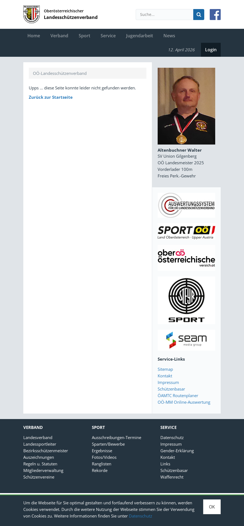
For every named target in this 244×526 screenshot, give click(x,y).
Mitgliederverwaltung (43, 470)
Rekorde (99, 470)
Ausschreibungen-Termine (116, 437)
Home (33, 36)
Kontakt (165, 375)
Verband (59, 36)
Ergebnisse (102, 450)
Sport (84, 36)
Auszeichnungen (38, 457)
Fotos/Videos (104, 457)
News (169, 36)
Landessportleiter (39, 444)
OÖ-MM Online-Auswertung (184, 402)
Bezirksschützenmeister (45, 450)
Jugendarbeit (139, 36)
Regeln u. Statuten (40, 463)
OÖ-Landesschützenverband (60, 73)
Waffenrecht (171, 477)
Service (108, 36)
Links (165, 463)
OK (212, 507)
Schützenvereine (38, 477)
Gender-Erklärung (177, 450)
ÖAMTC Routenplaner (178, 395)
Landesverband (37, 437)
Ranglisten (101, 463)
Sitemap (165, 369)
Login (211, 50)
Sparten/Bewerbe (108, 444)
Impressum (168, 382)
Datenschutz (140, 516)
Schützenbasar (171, 389)
